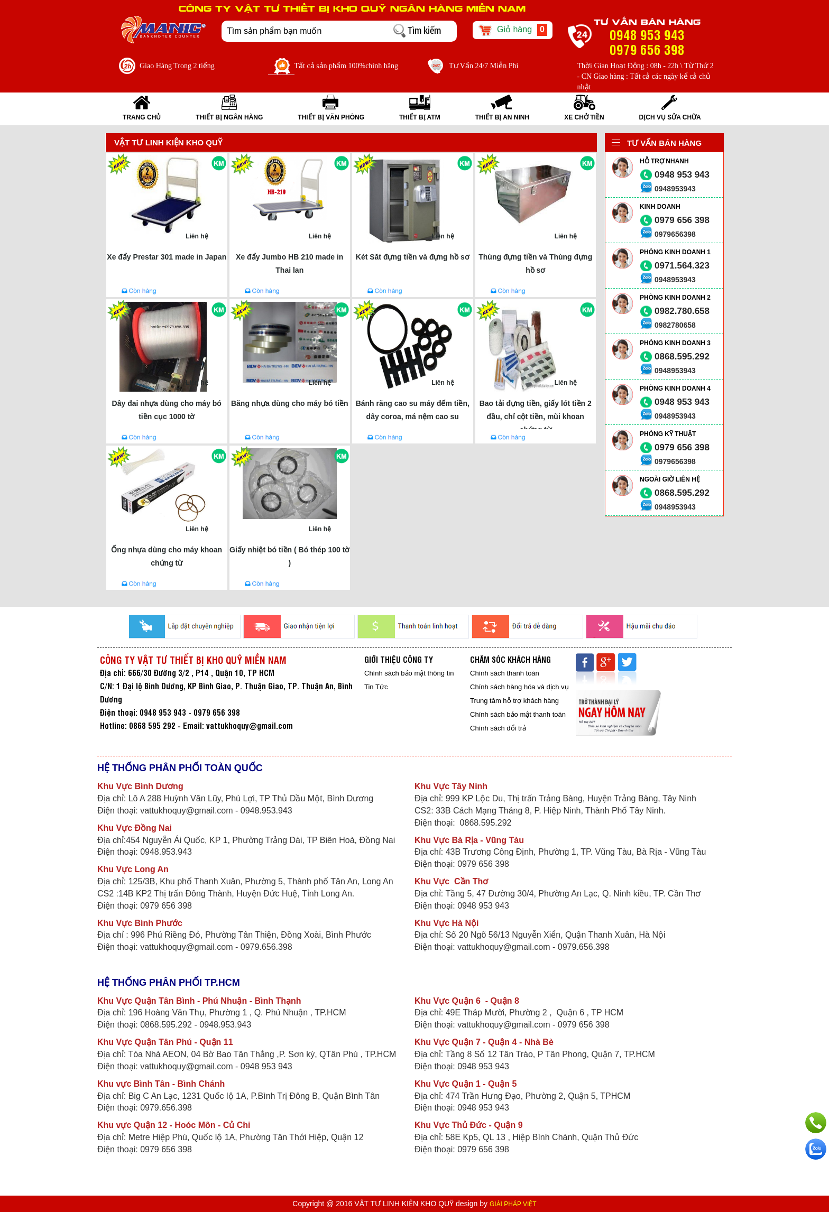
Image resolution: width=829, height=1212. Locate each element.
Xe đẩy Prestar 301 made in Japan (166, 257)
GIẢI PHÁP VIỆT (513, 1204)
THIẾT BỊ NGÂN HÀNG (229, 117)
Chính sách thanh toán (504, 673)
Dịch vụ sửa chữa (670, 117)
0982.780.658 (682, 311)
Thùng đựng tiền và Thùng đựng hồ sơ (535, 263)
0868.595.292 (682, 356)
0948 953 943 (682, 175)
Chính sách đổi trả (498, 728)
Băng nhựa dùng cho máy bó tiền (289, 403)
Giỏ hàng (512, 30)
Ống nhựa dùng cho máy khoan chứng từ (166, 556)
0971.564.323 (682, 266)
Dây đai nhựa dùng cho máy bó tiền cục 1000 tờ (167, 410)
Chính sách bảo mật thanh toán (518, 714)
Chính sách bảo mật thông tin (409, 673)
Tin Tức (376, 687)
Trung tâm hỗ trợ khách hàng (514, 701)
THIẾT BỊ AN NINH (502, 117)
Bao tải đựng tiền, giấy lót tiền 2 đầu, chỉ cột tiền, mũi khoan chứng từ (536, 414)
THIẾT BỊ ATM (419, 117)
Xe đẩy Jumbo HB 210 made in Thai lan (289, 263)
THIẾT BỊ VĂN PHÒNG (331, 117)
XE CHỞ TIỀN (584, 117)
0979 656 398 (682, 220)
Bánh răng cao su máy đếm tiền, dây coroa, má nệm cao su (412, 410)
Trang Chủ (142, 117)
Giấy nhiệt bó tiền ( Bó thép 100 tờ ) (289, 556)
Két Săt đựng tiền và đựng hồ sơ (412, 257)
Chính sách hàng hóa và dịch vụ (519, 687)
